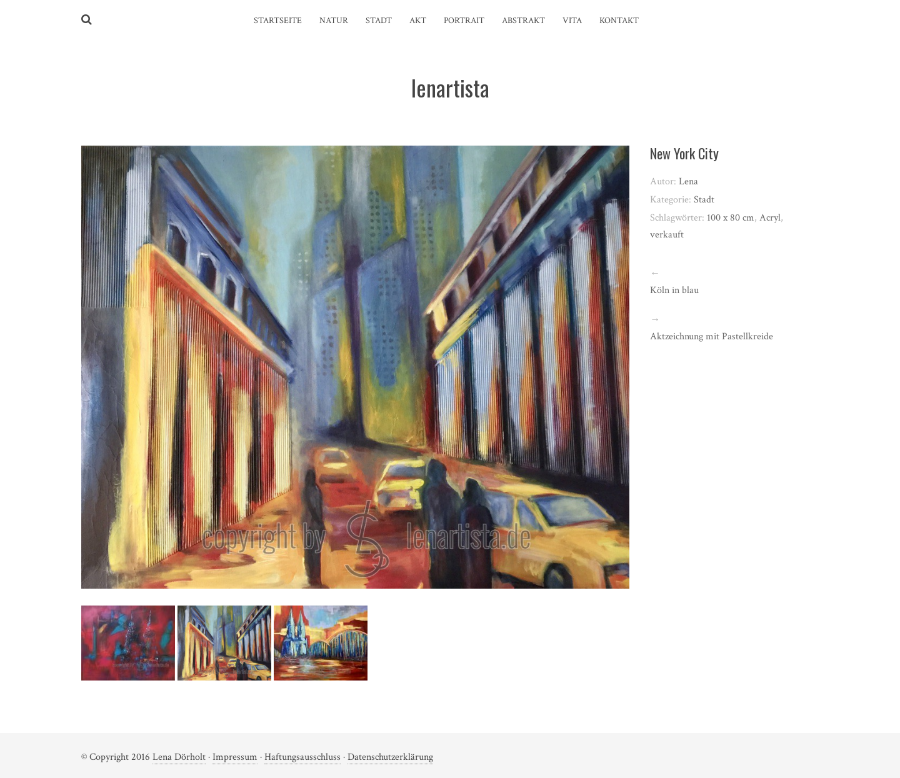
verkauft (667, 234)
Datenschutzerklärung (390, 757)
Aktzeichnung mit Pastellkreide (711, 336)
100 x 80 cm (730, 217)
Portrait (464, 20)
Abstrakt (523, 20)
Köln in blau (674, 290)
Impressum (235, 757)
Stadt (379, 20)
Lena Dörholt (179, 757)
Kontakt (619, 20)
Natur (333, 20)
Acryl (770, 217)
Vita (572, 20)
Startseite (278, 20)
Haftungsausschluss (302, 757)
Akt (417, 20)
